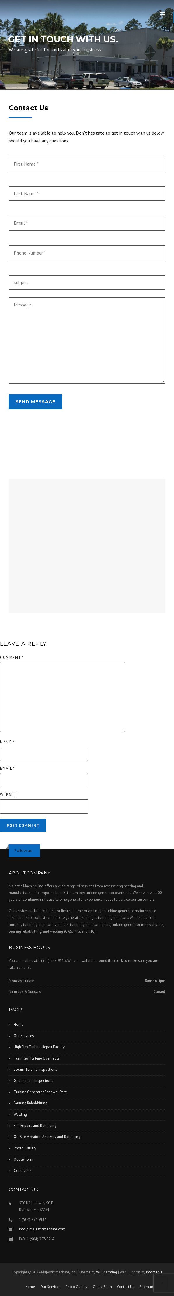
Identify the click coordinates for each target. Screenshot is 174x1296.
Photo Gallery (25, 1148)
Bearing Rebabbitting (30, 1103)
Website (9, 794)
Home (19, 1024)
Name (7, 742)
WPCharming (106, 1272)
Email (7, 768)
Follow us (23, 850)
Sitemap (146, 1286)
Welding (20, 1114)
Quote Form (23, 1159)
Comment (12, 657)
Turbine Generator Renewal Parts (41, 1091)
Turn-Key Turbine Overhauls (37, 1058)
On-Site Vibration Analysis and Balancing (47, 1136)
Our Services (24, 1035)
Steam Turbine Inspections (35, 1069)
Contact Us (23, 1170)
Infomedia (154, 1272)
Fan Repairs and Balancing (35, 1125)
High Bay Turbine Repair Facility (39, 1046)
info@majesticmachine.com (42, 1229)
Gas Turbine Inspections (33, 1080)
